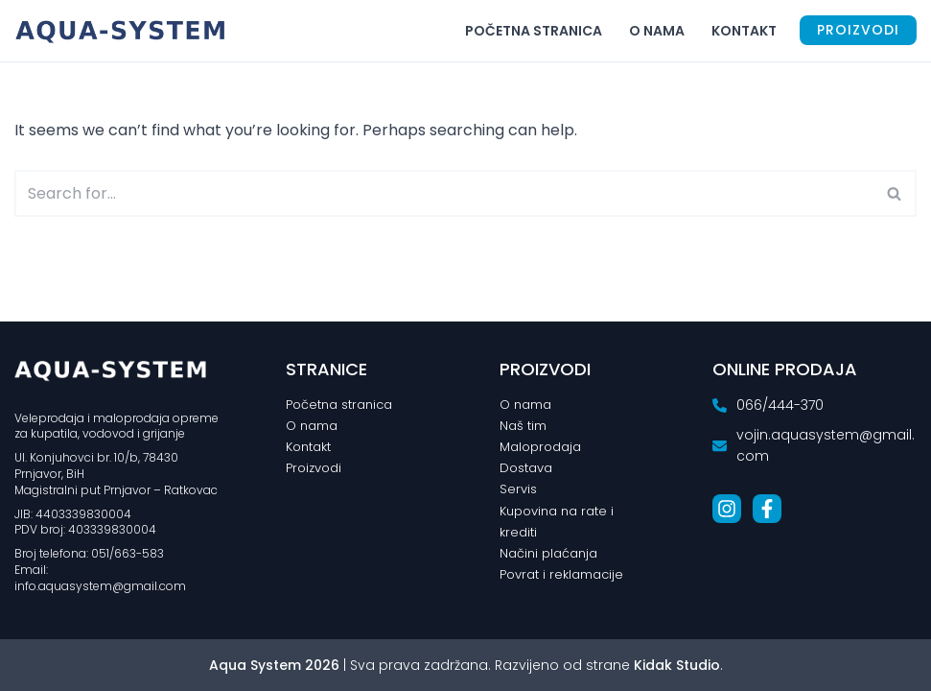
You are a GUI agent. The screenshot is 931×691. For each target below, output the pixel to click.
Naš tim (523, 426)
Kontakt (744, 30)
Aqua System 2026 (274, 665)
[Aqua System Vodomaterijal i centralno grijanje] (124, 30)
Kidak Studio (677, 665)
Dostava (526, 468)
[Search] (443, 193)
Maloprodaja (540, 447)
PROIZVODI (858, 29)
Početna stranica (533, 30)
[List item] (726, 507)
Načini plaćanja (548, 553)
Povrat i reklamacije (561, 574)
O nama (657, 30)
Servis (518, 489)
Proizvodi (313, 468)
